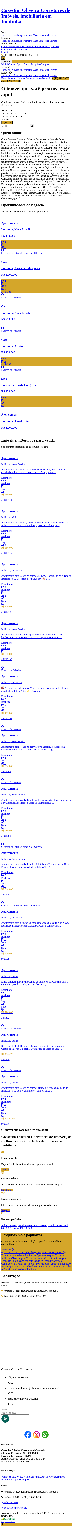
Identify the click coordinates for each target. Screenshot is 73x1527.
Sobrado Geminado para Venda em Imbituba (31, 1262)
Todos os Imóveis (10, 35)
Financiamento (42, 46)
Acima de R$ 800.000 (21, 1228)
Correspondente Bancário (14, 49)
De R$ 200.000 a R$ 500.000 (32, 1225)
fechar (6, 61)
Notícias (55, 46)
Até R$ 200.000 (9, 1225)
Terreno (53, 35)
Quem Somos (8, 46)
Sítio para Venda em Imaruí (49, 1252)
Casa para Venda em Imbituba (17, 1252)
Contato (5, 52)
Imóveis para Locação (36, 1476)
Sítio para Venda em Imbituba (53, 1263)
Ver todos (7, 1249)
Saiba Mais (7, 1190)
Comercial (43, 35)
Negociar (5, 1210)
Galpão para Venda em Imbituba (18, 1269)
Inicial (4, 64)
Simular (5, 1169)
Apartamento (26, 35)
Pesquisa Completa (25, 46)
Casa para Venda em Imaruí (36, 1261)
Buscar (7, 122)
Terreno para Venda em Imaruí (26, 1258)
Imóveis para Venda (12, 1476)
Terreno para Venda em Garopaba (53, 1266)
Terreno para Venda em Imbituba (33, 1254)
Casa (35, 35)
